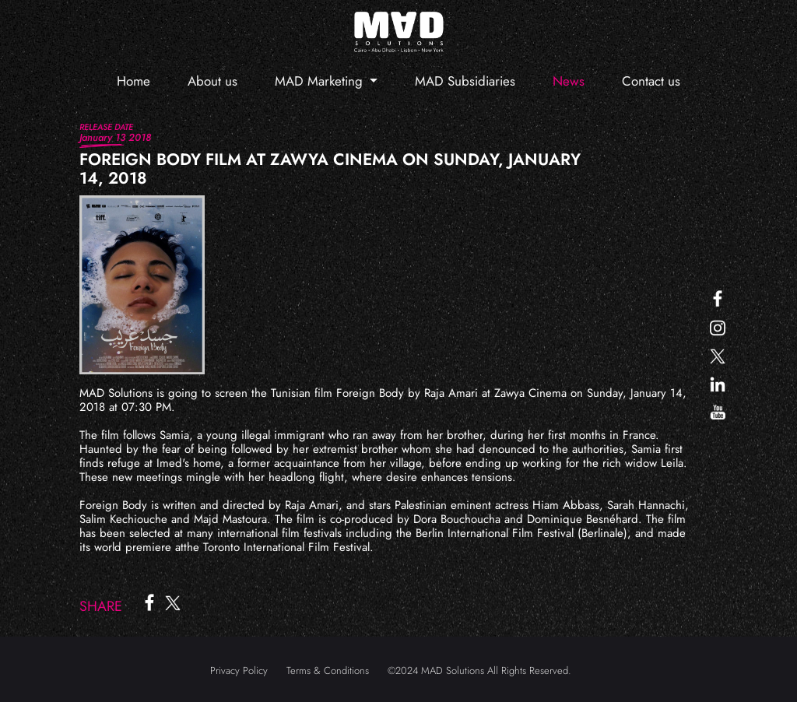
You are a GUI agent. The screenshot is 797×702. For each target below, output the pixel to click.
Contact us (651, 81)
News (569, 81)
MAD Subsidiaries (465, 81)
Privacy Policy (239, 670)
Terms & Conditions (327, 670)
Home (133, 81)
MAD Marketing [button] (321, 81)
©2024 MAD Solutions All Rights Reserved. (479, 670)
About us (212, 81)
